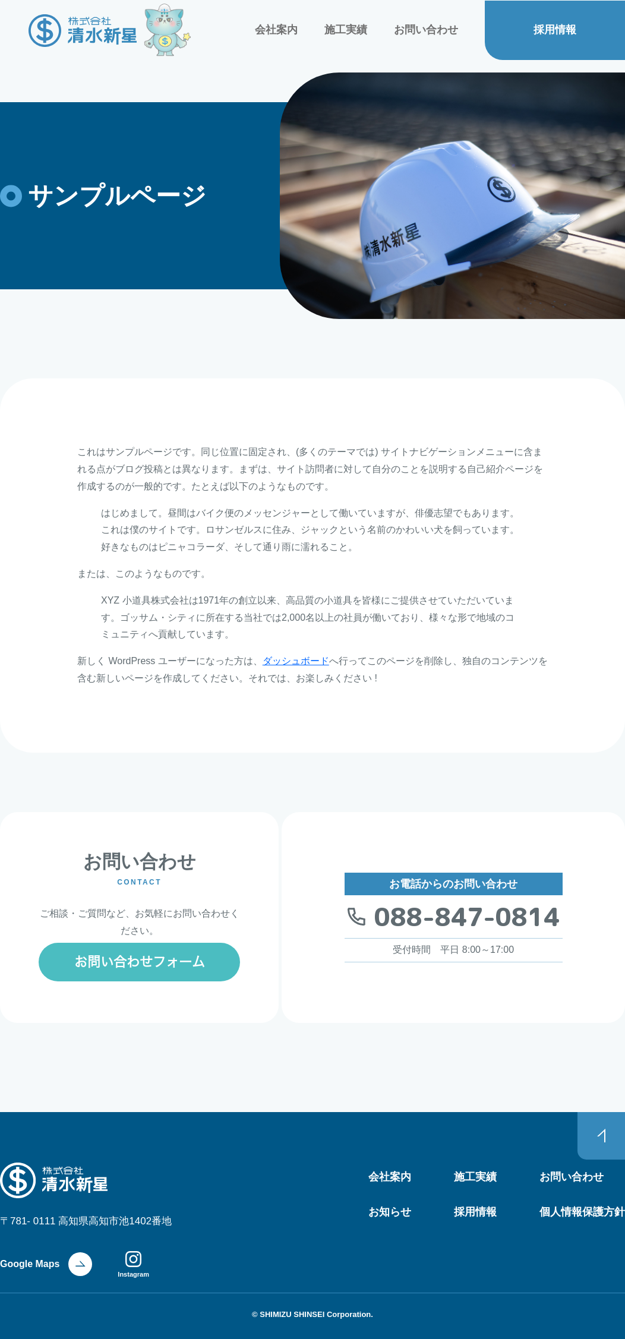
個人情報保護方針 (582, 1212)
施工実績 (345, 30)
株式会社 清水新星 (83, 30)
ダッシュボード (296, 661)
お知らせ (389, 1212)
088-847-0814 (467, 916)
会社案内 (276, 30)
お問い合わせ (426, 30)
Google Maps (29, 1264)
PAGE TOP (601, 1136)
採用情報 (555, 30)
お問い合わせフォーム (139, 961)
